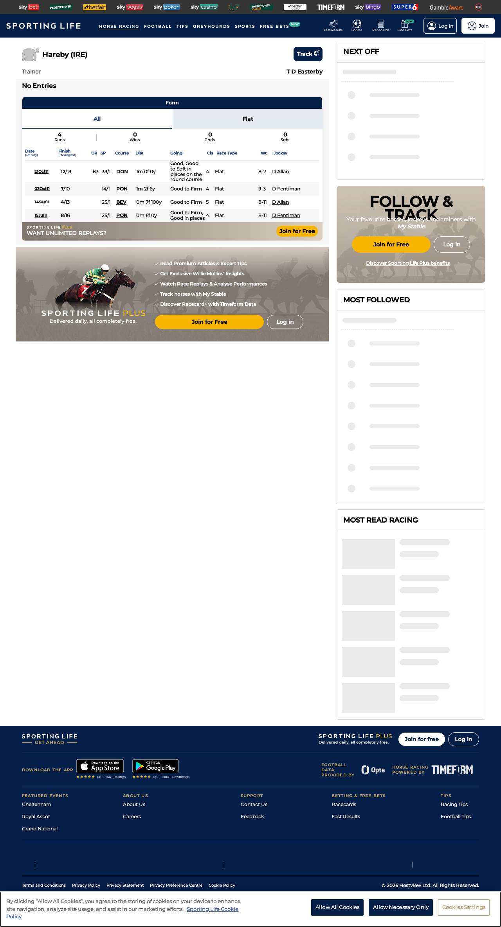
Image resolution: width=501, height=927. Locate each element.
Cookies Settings (463, 907)
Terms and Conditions (44, 858)
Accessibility (255, 753)
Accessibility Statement (150, 777)
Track (308, 53)
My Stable (343, 777)
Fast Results (346, 741)
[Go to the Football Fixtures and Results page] (359, 26)
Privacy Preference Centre (176, 858)
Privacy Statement (125, 858)
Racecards (344, 729)
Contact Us (254, 729)
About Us (134, 729)
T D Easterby (305, 71)
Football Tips (456, 741)
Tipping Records (460, 789)
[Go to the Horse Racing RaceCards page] (383, 26)
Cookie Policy (222, 858)
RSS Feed (134, 802)
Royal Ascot (36, 741)
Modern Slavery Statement (154, 789)
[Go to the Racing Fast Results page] (335, 26)
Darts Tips (452, 765)
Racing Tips (454, 729)
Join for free (422, 663)
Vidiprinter (344, 765)
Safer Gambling (259, 765)
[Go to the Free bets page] (407, 26)
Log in (463, 663)
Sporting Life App (143, 765)
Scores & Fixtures (351, 753)
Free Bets (343, 789)
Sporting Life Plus (143, 753)
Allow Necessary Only (401, 907)
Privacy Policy (86, 858)
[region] (250, 909)
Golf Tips (451, 753)
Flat (247, 118)
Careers (132, 741)
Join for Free (297, 231)
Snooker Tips (456, 777)
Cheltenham (36, 729)
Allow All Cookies (337, 907)
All (97, 118)
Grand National (40, 753)
